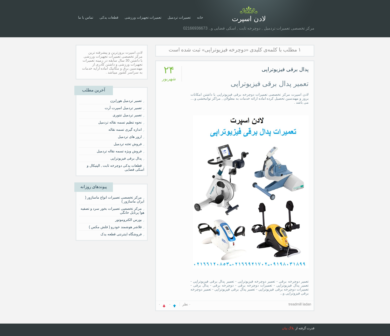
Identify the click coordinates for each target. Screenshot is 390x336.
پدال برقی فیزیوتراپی (285, 69)
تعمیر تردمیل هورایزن (126, 101)
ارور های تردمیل (130, 137)
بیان (285, 328)
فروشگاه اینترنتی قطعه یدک (121, 234)
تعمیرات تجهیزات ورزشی (143, 17)
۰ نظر (186, 304)
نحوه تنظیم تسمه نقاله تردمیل (120, 122)
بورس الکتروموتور (128, 220)
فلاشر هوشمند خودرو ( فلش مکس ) (115, 227)
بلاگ (291, 328)
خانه (200, 17)
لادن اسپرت (249, 19)
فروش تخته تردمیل (128, 144)
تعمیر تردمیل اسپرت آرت (123, 108)
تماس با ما (85, 17)
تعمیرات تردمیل (179, 17)
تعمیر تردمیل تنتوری (127, 115)
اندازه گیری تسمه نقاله (125, 129)
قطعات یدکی (108, 17)
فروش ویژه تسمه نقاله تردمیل (119, 151)
